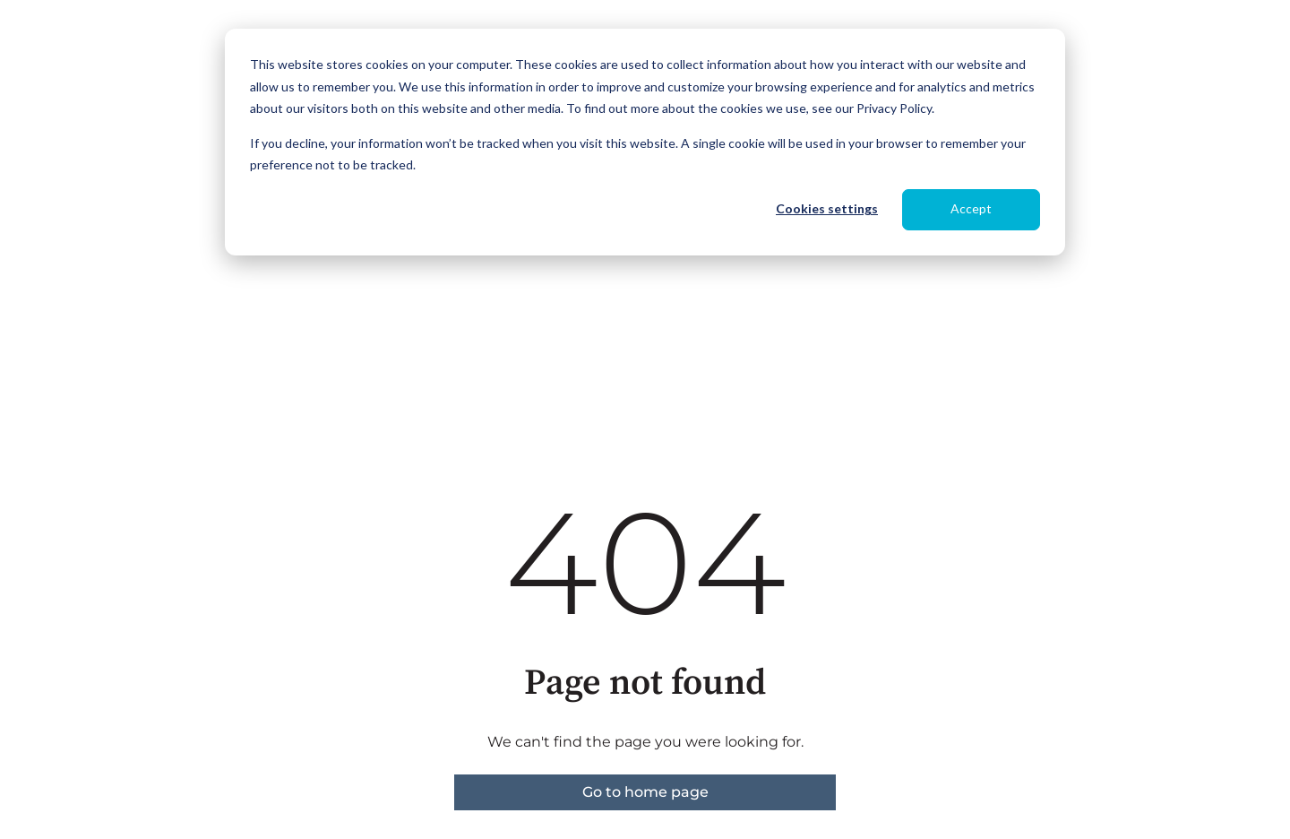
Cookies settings (827, 208)
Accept (971, 208)
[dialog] (645, 142)
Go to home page (645, 791)
